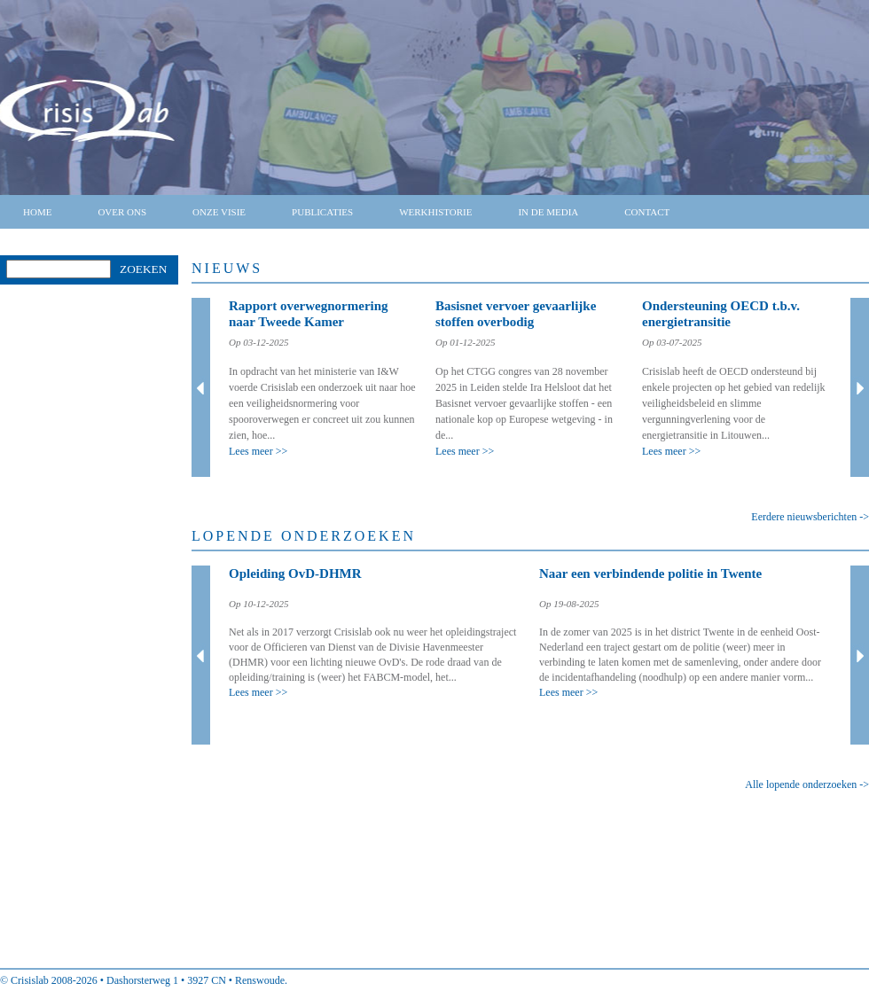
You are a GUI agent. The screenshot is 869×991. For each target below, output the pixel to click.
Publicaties (322, 212)
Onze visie (219, 212)
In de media (548, 212)
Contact (646, 212)
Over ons (122, 212)
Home (37, 212)
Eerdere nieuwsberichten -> (810, 517)
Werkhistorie (435, 212)
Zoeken (143, 269)
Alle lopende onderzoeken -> (807, 784)
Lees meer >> (258, 451)
